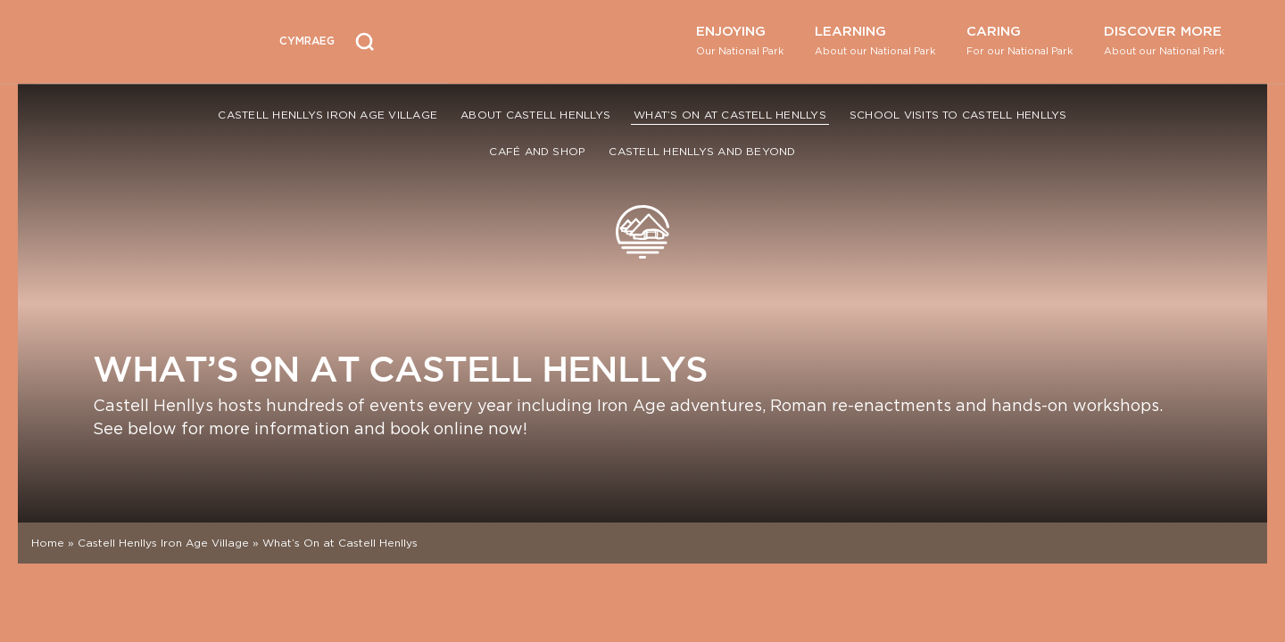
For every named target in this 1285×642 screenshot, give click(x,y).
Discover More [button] (1164, 39)
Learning (875, 39)
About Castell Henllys (535, 114)
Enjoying (739, 39)
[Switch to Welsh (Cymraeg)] (307, 41)
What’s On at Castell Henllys (730, 114)
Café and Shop (537, 151)
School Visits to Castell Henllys (958, 114)
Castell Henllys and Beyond (702, 151)
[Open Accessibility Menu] (416, 39)
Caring (1019, 39)
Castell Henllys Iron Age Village (327, 114)
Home (47, 542)
